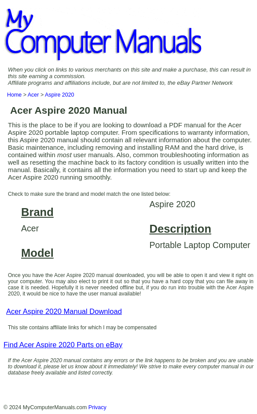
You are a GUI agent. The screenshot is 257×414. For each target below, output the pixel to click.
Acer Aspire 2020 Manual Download (64, 311)
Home (14, 95)
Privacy (97, 407)
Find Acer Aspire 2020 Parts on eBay (63, 345)
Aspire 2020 (59, 95)
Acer (33, 95)
